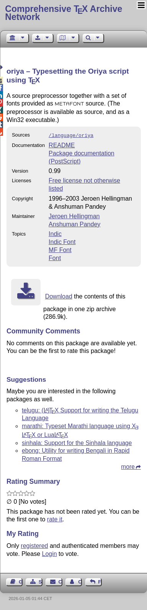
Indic (55, 233)
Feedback (100, 581)
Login (49, 553)
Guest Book (21, 581)
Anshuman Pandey (74, 223)
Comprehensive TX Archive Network (63, 13)
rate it (54, 518)
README (62, 144)
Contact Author (80, 581)
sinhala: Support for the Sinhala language (77, 442)
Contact (60, 581)
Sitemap (40, 581)
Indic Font (62, 241)
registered (34, 545)
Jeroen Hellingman (74, 215)
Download (58, 295)
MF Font (60, 249)
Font (55, 257)
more (128, 466)
